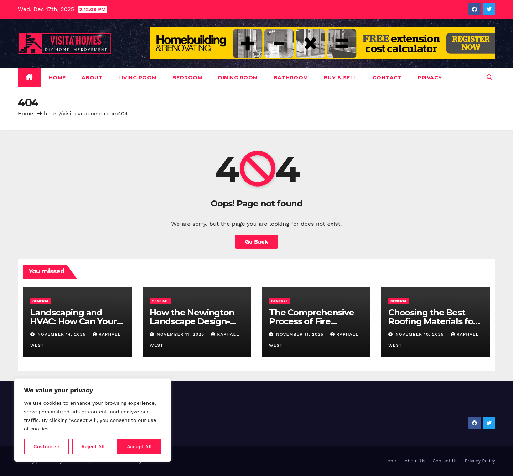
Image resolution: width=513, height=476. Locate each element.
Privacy (430, 77)
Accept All (139, 446)
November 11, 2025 (181, 334)
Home (57, 77)
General (40, 301)
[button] (489, 77)
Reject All (93, 446)
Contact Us (445, 461)
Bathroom (291, 77)
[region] (92, 420)
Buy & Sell (340, 77)
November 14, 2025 (62, 334)
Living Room (137, 77)
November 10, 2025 (420, 334)
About (92, 77)
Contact (387, 77)
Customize (46, 446)
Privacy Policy (480, 461)
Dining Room (238, 77)
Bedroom (187, 77)
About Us (415, 461)
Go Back (256, 241)
